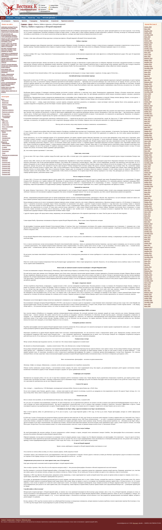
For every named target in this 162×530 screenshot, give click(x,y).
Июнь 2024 (147, 37)
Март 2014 (147, 198)
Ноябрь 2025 (148, 33)
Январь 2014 (148, 202)
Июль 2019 (147, 72)
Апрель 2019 (148, 78)
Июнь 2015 (147, 168)
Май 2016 (147, 147)
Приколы (16, 21)
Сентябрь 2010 (148, 281)
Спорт (3, 153)
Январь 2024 (148, 44)
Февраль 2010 (148, 292)
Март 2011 (147, 269)
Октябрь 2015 (148, 161)
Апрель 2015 (148, 172)
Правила (18, 520)
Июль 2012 (147, 237)
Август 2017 (147, 117)
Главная (42, 5)
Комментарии (54, 5)
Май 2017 (147, 123)
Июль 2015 (147, 166)
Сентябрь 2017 (148, 115)
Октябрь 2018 (148, 90)
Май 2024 (147, 39)
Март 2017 (147, 127)
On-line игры (5, 124)
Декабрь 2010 (148, 275)
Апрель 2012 (148, 243)
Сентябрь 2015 (148, 162)
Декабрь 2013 (148, 204)
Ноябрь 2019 (148, 64)
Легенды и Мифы (20, 18)
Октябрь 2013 (148, 208)
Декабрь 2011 (148, 251)
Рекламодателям (44, 11)
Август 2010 (147, 282)
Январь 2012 (148, 249)
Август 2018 (147, 94)
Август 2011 (147, 259)
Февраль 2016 (148, 153)
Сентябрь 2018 (148, 92)
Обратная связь (26, 520)
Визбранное (54, 7)
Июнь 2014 (147, 192)
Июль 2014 (147, 190)
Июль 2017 (147, 119)
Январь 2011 (148, 273)
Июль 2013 (147, 214)
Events (4, 132)
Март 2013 (147, 221)
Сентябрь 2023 (148, 50)
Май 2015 (147, 170)
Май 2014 (147, 194)
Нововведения (6, 138)
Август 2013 (147, 212)
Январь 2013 (148, 225)
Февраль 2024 (148, 42)
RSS (52, 9)
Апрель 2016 (148, 149)
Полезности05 (6, 168)
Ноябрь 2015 (148, 159)
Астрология (54, 21)
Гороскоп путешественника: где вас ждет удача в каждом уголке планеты (9, 66)
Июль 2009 (147, 304)
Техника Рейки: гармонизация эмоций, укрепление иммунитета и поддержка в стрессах (9, 60)
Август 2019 (147, 70)
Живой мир (31, 18)
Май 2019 (147, 76)
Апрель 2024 (148, 41)
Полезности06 (6, 170)
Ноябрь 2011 (148, 253)
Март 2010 (147, 290)
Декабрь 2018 (148, 86)
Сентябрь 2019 (148, 68)
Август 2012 (147, 235)
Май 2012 (147, 241)
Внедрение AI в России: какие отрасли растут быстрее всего (9, 31)
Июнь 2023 (147, 52)
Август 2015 (147, 164)
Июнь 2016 (147, 145)
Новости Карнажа (6, 130)
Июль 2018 (147, 96)
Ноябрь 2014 (148, 182)
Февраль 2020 (148, 58)
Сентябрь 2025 (148, 35)
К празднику (33, 21)
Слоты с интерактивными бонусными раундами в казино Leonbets (8, 84)
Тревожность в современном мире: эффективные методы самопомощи (9, 55)
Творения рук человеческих (10, 155)
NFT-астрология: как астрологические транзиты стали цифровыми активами (9, 35)
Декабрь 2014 (148, 180)
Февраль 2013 (148, 223)
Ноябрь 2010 (148, 277)
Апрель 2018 (148, 102)
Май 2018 (147, 100)
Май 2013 (147, 218)
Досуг (3, 18)
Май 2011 (147, 265)
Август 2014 (147, 188)
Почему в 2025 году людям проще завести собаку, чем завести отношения (9, 45)
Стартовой (43, 7)
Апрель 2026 (148, 27)
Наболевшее (5, 143)
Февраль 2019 (148, 82)
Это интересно (5, 21)
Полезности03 (6, 164)
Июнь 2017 (147, 121)
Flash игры (5, 121)
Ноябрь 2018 (148, 88)
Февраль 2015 (148, 176)
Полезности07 (6, 172)
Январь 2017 (148, 131)
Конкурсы (4, 128)
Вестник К (135, 523)
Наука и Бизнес (6, 145)
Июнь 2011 (147, 263)
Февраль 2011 (148, 271)
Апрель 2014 (148, 196)
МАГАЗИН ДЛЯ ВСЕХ (49, 18)
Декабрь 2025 (148, 31)
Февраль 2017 (148, 129)
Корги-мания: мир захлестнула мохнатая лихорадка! (7, 71)
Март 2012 (147, 245)
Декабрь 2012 (148, 227)
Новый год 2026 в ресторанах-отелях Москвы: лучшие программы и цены (10, 40)
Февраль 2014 (148, 200)
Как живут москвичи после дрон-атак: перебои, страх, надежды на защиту (9, 50)
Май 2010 (147, 288)
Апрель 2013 (148, 220)
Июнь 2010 (147, 286)
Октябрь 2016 (148, 137)
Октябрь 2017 (148, 113)
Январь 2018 (148, 107)
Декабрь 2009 (148, 296)
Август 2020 (147, 54)
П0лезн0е (5, 158)
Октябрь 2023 (148, 48)
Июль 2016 (147, 143)
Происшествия (6, 149)
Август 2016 (147, 141)
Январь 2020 (148, 60)
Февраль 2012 (148, 247)
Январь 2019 (148, 84)
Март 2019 (147, 80)
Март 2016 (147, 151)
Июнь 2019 (147, 74)
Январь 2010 (148, 294)
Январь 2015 (148, 178)
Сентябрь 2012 (148, 233)
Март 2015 (147, 174)
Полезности (4, 157)
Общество (10, 18)
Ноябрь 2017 (148, 111)
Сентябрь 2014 (148, 186)
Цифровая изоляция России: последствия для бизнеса (9, 27)
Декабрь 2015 (148, 157)
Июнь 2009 (147, 306)
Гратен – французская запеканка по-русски (7, 75)
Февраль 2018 (148, 105)
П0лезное (5, 160)
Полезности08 (6, 174)
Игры (38, 18)
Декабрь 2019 (148, 62)
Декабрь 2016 (148, 133)
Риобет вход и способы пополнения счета (8, 88)
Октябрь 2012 (148, 231)
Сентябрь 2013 (148, 210)
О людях (4, 147)
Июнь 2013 (147, 216)
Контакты (43, 9)
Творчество (5, 140)
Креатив (24, 21)
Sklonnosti (5, 134)
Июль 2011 (147, 261)
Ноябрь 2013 (148, 206)
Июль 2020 (147, 56)
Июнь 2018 (147, 98)
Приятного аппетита (67, 21)
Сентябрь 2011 (148, 257)
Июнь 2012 (147, 239)
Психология (5, 151)
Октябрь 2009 (148, 300)
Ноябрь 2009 (148, 298)
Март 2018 (147, 103)
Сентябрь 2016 (148, 139)
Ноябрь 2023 (148, 46)
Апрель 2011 (148, 267)
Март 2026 (147, 29)
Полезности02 (6, 162)
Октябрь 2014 (148, 184)
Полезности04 (6, 166)
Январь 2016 (148, 155)
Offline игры (5, 123)
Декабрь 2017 (148, 109)
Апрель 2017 (148, 125)
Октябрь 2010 (148, 279)
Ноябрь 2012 (148, 229)
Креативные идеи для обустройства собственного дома (9, 79)
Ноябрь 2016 (148, 135)
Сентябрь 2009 (148, 302)
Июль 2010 (147, 284)
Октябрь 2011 (148, 255)
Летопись (4, 136)
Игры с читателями (7, 126)
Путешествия (44, 21)
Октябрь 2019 (148, 66)
